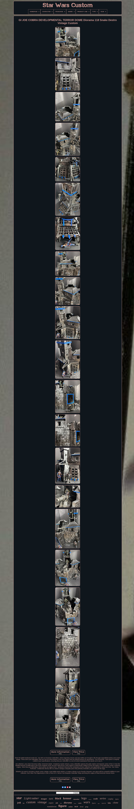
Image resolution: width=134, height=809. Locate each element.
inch (76, 806)
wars (87, 802)
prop (86, 807)
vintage (42, 802)
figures (94, 803)
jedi (19, 802)
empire (51, 803)
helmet (90, 799)
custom (31, 802)
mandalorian (52, 806)
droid (81, 807)
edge (99, 803)
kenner (67, 798)
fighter (117, 799)
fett (23, 803)
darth (51, 799)
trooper (44, 799)
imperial (104, 803)
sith (57, 803)
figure (62, 806)
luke (109, 803)
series (103, 798)
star (19, 798)
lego (84, 798)
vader (80, 803)
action (71, 807)
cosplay (110, 799)
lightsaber (31, 798)
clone (115, 802)
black (58, 798)
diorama (68, 802)
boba (75, 803)
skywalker (76, 799)
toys (61, 803)
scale (95, 798)
